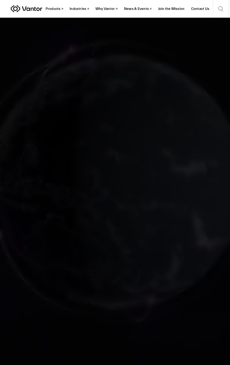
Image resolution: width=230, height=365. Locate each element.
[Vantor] (26, 8)
